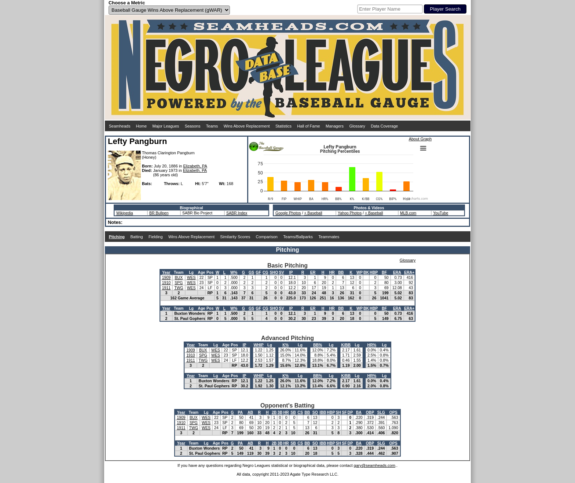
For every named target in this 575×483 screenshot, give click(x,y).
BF (384, 272)
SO (315, 412)
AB (250, 412)
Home (141, 126)
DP (350, 412)
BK (366, 272)
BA (359, 412)
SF (344, 412)
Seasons (193, 126)
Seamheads (120, 126)
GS (251, 272)
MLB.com (408, 213)
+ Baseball (313, 213)
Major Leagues (166, 126)
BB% (317, 345)
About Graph (420, 139)
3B (280, 412)
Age (201, 272)
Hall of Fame (308, 126)
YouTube (440, 213)
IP (291, 272)
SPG (179, 282)
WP (359, 272)
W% (233, 272)
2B (274, 412)
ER (313, 272)
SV (281, 272)
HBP (374, 272)
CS (300, 412)
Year (166, 272)
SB (293, 412)
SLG (381, 412)
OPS (393, 412)
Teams (212, 126)
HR (332, 272)
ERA (397, 272)
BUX (179, 277)
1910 (166, 282)
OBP (370, 412)
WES (191, 277)
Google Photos (288, 213)
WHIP (258, 345)
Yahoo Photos (350, 213)
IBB (322, 412)
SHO (274, 272)
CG (265, 272)
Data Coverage (384, 126)
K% (285, 345)
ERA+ (409, 272)
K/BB (346, 345)
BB (341, 272)
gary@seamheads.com (374, 465)
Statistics (283, 126)
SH (338, 412)
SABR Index (236, 213)
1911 (166, 287)
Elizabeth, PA (195, 166)
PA (240, 412)
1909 (166, 277)
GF (258, 272)
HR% (372, 345)
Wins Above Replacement (247, 126)
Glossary (357, 126)
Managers (335, 126)
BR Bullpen (159, 213)
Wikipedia (124, 213)
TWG (178, 287)
